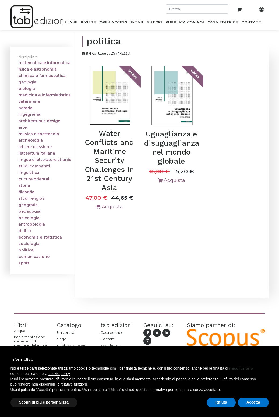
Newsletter (110, 346)
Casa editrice (111, 332)
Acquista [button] (109, 207)
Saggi (62, 339)
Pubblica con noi (71, 346)
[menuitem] (68, 23)
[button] (266, 359)
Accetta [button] (253, 402)
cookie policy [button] (59, 374)
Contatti (107, 339)
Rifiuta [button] (221, 402)
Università (65, 332)
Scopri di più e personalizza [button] (44, 402)
